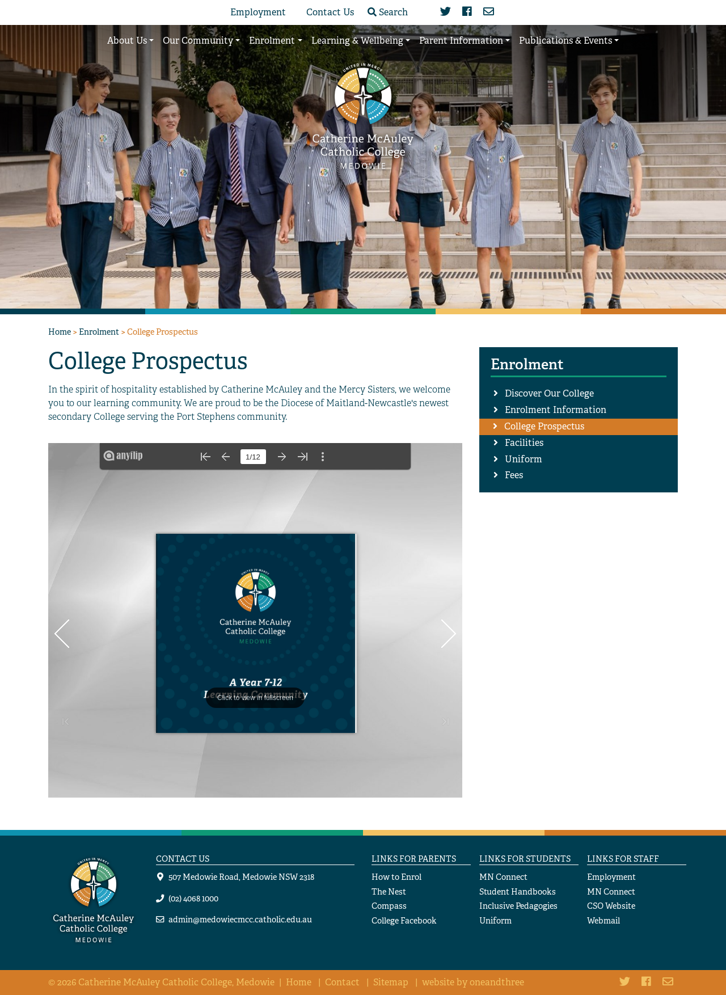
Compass (389, 905)
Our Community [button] (198, 41)
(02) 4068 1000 (193, 898)
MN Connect (503, 876)
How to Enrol (396, 876)
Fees (514, 475)
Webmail (603, 920)
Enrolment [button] (272, 41)
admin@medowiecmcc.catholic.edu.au (240, 919)
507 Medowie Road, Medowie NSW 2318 (241, 876)
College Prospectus (544, 426)
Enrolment (99, 331)
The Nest (389, 891)
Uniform (523, 459)
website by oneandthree (473, 982)
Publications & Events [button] (565, 41)
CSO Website (611, 905)
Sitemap (390, 982)
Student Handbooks (517, 891)
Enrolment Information (555, 410)
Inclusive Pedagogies (518, 905)
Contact (342, 982)
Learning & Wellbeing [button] (357, 41)
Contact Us (330, 12)
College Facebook (404, 920)
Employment (258, 12)
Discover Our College (549, 393)
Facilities (524, 443)
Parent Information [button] (461, 41)
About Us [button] (127, 41)
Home (59, 331)
